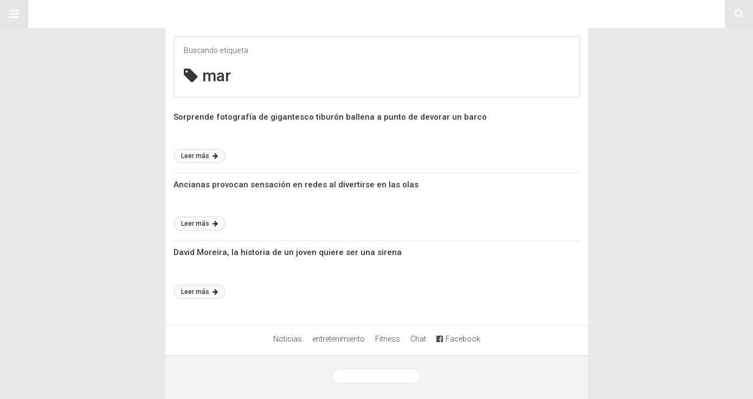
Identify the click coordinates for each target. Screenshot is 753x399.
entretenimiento (338, 339)
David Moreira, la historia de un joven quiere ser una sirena (287, 252)
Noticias (287, 339)
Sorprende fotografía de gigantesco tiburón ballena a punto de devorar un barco (330, 117)
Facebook (458, 339)
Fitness (387, 339)
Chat (418, 339)
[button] (14, 14)
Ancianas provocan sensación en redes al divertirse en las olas (296, 184)
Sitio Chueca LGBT (376, 14)
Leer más (199, 156)
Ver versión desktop (376, 376)
